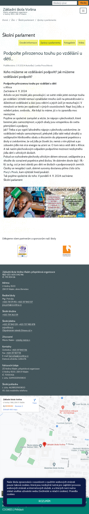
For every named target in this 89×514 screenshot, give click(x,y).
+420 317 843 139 (10, 324)
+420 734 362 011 (10, 314)
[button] (64, 3)
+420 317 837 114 (13, 353)
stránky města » (23, 340)
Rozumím (44, 501)
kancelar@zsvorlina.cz (18, 356)
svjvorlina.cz (7, 327)
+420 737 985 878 (27, 324)
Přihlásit (19, 509)
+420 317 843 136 (19, 350)
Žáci (13, 20)
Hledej (83, 2)
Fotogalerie (69, 42)
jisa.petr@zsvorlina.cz (12, 305)
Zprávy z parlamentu (46, 20)
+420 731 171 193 (9, 302)
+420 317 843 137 (25, 302)
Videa (81, 42)
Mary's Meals (11, 172)
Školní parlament (26, 20)
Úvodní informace (28, 42)
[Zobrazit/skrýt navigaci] (83, 11)
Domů (5, 20)
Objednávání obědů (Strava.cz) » (17, 330)
